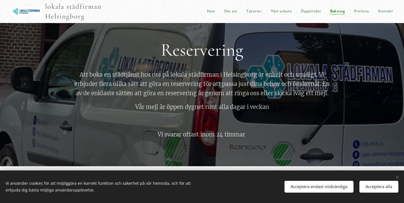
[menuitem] (158, 11)
